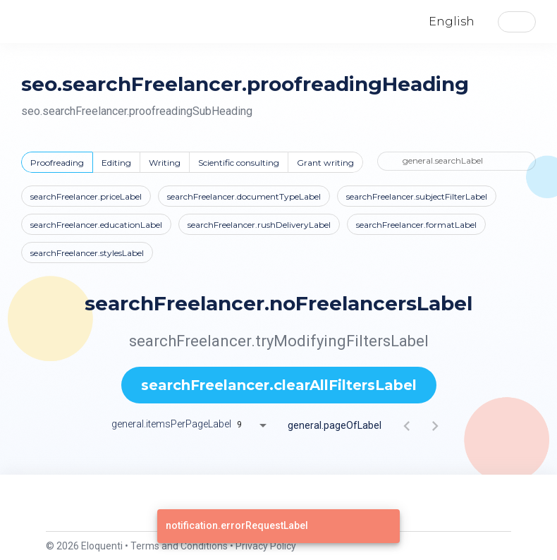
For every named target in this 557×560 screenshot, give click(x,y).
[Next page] (435, 425)
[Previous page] (407, 425)
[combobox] (256, 425)
